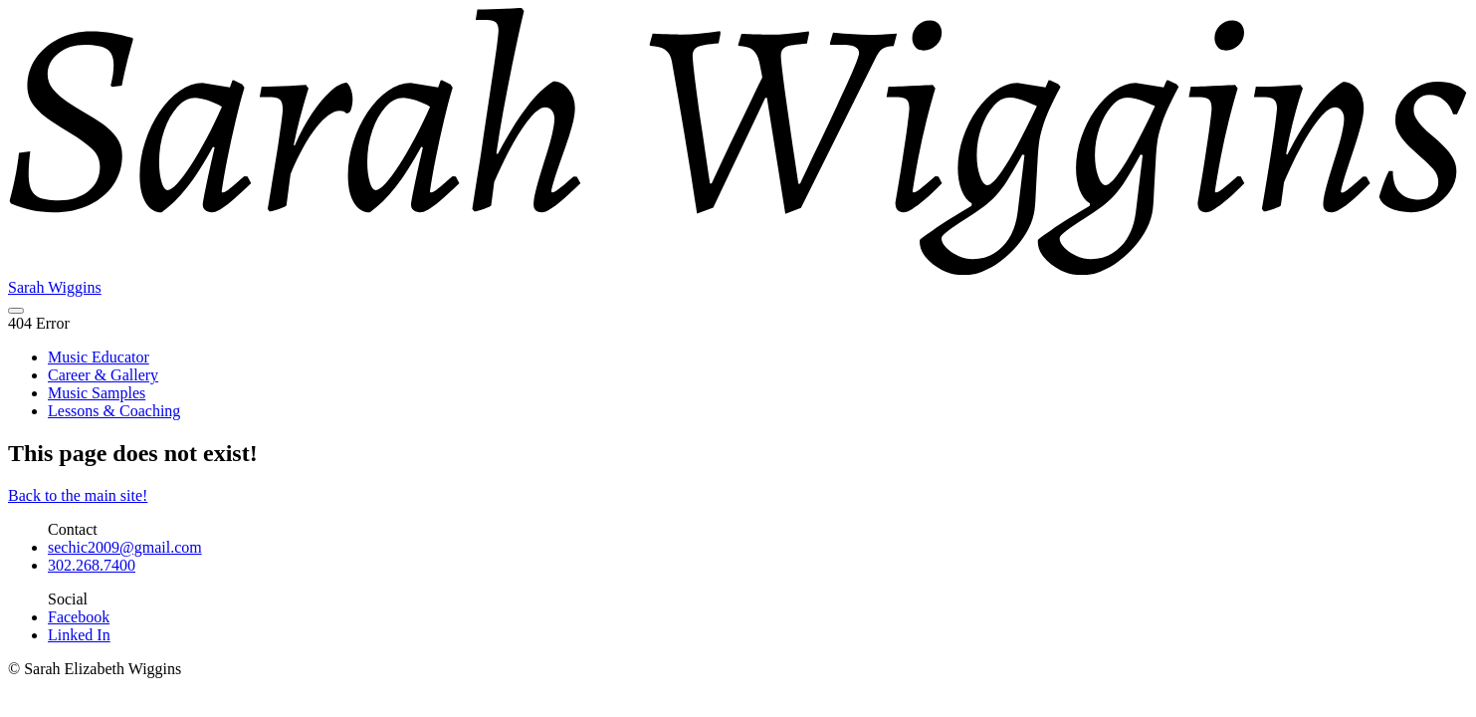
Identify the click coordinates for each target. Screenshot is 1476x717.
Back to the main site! (77, 495)
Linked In (79, 634)
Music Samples (96, 392)
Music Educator (98, 357)
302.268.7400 (91, 565)
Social (68, 599)
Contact (73, 529)
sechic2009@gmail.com (125, 547)
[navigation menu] (16, 311)
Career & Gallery (103, 374)
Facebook (78, 616)
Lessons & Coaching (114, 410)
